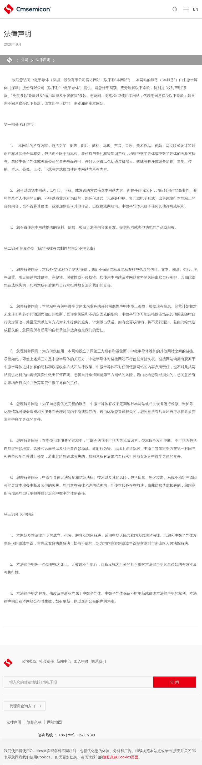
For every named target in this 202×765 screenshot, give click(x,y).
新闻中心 (64, 661)
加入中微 (81, 661)
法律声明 (43, 60)
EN (195, 9)
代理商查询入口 (25, 706)
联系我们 (98, 661)
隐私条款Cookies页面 (120, 757)
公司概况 (29, 661)
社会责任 (46, 661)
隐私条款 (34, 722)
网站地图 (54, 722)
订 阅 (174, 682)
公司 (24, 60)
